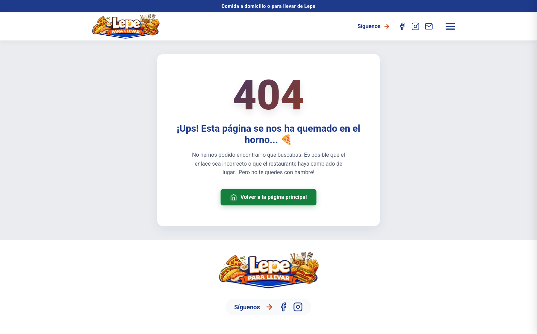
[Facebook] (402, 26)
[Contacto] (429, 26)
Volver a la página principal (268, 197)
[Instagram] (415, 26)
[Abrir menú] (450, 26)
